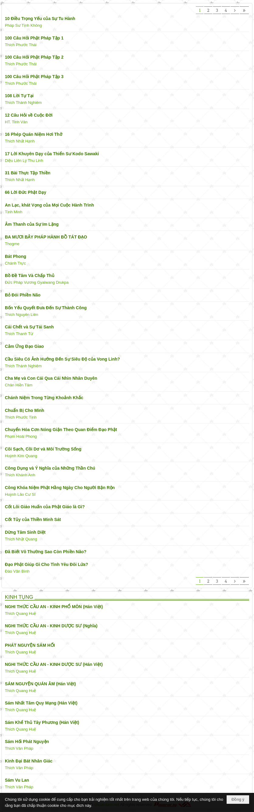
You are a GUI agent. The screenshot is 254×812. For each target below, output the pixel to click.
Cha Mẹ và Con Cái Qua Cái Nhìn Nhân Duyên (51, 378)
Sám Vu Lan (17, 780)
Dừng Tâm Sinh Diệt (25, 532)
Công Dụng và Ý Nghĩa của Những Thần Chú (50, 468)
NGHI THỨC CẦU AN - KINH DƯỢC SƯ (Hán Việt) (54, 664)
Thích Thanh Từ (19, 333)
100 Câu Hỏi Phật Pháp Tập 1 (34, 38)
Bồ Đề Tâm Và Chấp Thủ (29, 275)
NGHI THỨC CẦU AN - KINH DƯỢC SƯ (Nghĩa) (51, 625)
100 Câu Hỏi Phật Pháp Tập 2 (34, 57)
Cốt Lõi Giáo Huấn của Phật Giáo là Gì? (45, 506)
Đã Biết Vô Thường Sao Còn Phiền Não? (45, 551)
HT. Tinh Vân (16, 122)
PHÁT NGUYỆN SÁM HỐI (30, 645)
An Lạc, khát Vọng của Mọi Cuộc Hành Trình (49, 205)
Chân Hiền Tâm (19, 385)
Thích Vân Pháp (19, 748)
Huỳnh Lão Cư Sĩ (20, 494)
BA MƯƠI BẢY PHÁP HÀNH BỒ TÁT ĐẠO (46, 237)
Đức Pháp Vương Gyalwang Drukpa (37, 282)
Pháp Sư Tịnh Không (23, 25)
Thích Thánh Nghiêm (23, 102)
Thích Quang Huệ (20, 613)
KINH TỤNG (19, 597)
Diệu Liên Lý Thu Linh (24, 160)
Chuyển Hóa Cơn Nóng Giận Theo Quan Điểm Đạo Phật (61, 429)
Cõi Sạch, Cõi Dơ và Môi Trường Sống (43, 449)
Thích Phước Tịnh (21, 417)
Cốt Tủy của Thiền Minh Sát (33, 519)
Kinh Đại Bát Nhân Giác (29, 761)
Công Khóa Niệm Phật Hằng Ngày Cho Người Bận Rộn (60, 487)
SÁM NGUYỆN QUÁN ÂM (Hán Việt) (40, 683)
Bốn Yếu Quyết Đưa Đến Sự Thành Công (46, 307)
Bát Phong (15, 256)
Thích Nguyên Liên (21, 314)
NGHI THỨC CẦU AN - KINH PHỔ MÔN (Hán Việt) (54, 606)
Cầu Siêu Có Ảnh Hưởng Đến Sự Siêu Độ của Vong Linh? (62, 359)
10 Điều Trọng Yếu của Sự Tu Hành (40, 18)
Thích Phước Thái (21, 45)
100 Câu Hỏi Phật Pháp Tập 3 (34, 76)
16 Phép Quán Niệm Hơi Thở (33, 134)
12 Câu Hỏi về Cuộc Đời (29, 115)
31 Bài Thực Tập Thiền (27, 172)
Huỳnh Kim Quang (21, 456)
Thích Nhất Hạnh (20, 141)
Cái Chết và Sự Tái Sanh (29, 326)
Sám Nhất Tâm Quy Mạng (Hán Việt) (41, 703)
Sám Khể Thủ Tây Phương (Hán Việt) (42, 722)
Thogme (12, 244)
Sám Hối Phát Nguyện (27, 741)
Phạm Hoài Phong (21, 436)
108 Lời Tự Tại (19, 95)
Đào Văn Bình (17, 571)
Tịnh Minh (13, 212)
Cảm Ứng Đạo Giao (24, 346)
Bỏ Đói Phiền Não (22, 295)
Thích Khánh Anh (20, 475)
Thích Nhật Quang (21, 539)
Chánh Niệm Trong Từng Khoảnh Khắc (44, 397)
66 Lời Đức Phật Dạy (25, 192)
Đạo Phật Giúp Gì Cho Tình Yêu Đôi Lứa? (46, 564)
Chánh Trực (15, 263)
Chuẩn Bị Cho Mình (24, 410)
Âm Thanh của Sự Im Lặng (32, 224)
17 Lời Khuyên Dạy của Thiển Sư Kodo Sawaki (52, 153)
